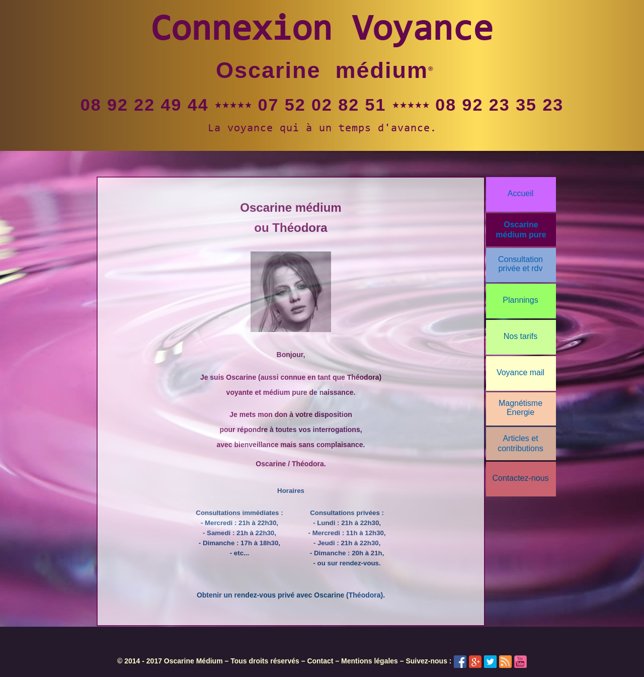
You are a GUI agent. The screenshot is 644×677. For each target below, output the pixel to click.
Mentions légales (369, 661)
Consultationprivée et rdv (520, 264)
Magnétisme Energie (520, 407)
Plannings (520, 300)
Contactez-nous (520, 478)
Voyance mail (520, 372)
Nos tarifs (521, 336)
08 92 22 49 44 (144, 104)
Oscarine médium (322, 70)
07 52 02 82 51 (322, 104)
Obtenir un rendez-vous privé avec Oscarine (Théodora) (290, 595)
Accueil (521, 193)
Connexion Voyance (322, 31)
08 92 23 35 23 (499, 104)
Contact (320, 661)
